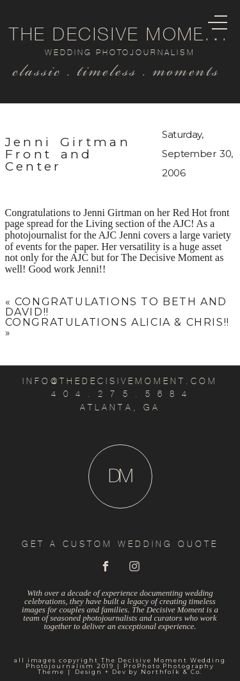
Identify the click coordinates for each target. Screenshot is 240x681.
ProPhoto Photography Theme (126, 668)
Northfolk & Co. (171, 671)
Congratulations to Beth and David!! (116, 307)
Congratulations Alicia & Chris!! (117, 322)
